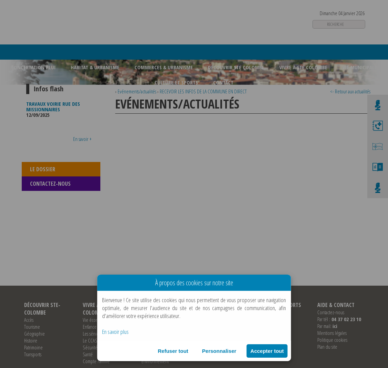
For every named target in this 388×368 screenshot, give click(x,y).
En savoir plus (115, 332)
